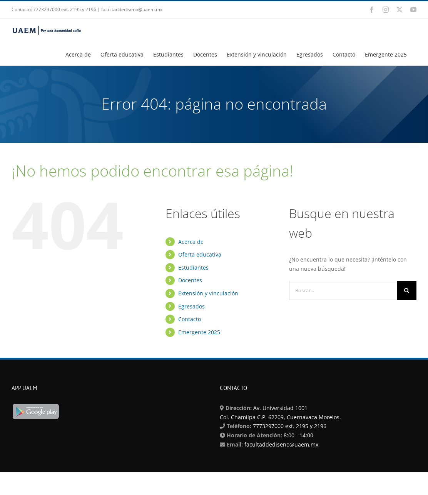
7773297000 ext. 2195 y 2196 (288, 426)
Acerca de (191, 241)
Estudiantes (193, 267)
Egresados (191, 306)
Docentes (190, 280)
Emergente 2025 (199, 332)
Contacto (189, 319)
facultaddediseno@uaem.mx (281, 444)
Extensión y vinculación (208, 293)
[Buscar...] (343, 290)
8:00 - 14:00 (297, 435)
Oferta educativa (199, 254)
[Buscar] (406, 290)
